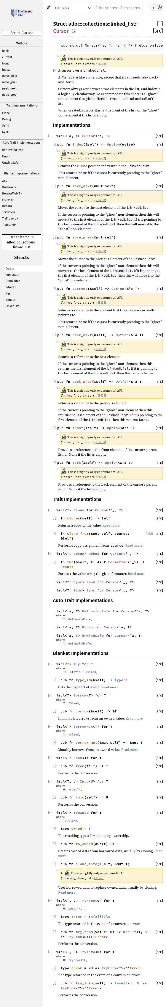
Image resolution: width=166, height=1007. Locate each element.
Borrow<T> (9, 187)
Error (76, 916)
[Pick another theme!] (48, 7)
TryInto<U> (9, 225)
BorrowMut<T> (12, 193)
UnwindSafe (10, 163)
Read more (111, 525)
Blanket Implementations (21, 173)
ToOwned (8, 212)
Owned (76, 828)
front (5, 63)
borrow (82, 711)
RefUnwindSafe (12, 150)
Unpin (6, 156)
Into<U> (7, 206)
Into (84, 781)
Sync (5, 132)
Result (67, 567)
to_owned (84, 844)
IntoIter (10, 287)
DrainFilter (12, 281)
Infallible (99, 916)
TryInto (87, 952)
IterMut (10, 300)
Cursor (9, 268)
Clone (6, 113)
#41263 (98, 878)
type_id (83, 680)
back (5, 51)
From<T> (8, 200)
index (6, 70)
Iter (7, 293)
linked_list (21, 247)
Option (113, 144)
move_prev (9, 82)
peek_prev (9, 95)
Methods (22, 43)
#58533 (100, 64)
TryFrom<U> (10, 218)
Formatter (118, 562)
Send (5, 125)
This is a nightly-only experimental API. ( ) (93, 874)
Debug (6, 119)
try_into (84, 983)
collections (26, 242)
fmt (70, 562)
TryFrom (87, 900)
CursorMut (12, 275)
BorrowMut (83, 726)
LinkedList (12, 306)
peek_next (9, 88)
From (77, 758)
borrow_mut (86, 742)
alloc (11, 242)
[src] (158, 31)
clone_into (86, 864)
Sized (91, 672)
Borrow (79, 695)
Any (4, 181)
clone (72, 518)
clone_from (78, 533)
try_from (84, 932)
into (80, 797)
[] (160, 24)
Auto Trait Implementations (21, 142)
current (7, 57)
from (80, 766)
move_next (9, 76)
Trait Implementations (21, 105)
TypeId (121, 680)
